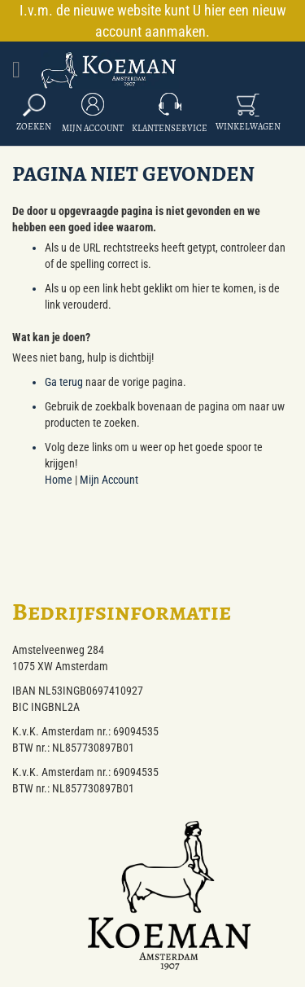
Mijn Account (93, 128)
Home (58, 479)
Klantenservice (169, 128)
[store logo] (110, 70)
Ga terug (64, 381)
